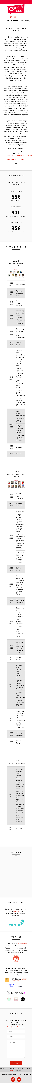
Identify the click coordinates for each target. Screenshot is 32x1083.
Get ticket (14, 17)
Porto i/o (16, 911)
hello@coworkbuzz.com (15, 1027)
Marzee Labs (22, 943)
